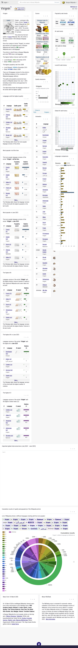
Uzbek (44, 274)
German (45, 146)
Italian (44, 206)
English (5, 2)
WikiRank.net (73, 7)
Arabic (44, 127)
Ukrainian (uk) (9, 435)
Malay (44, 217)
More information (50, 619)
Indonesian (45, 201)
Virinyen (24, 529)
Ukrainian (45, 268)
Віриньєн (58, 519)
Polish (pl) (8, 188)
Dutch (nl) (8, 244)
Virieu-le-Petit (36, 111)
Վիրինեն (33, 529)
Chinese (45, 285)
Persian (45, 173)
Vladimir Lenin (11, 620)
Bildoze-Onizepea (11, 616)
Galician (45, 184)
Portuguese (46, 233)
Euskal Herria (15, 624)
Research (57, 2)
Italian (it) (8, 182)
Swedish (45, 263)
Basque (45, 168)
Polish (44, 228)
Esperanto (45, 157)
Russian (45, 244)
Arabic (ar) (9, 359)
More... (16, 140)
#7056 (71, 40)
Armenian (45, 195)
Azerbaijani (46, 135)
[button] (24, 16)
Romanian (45, 239)
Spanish (45, 162)
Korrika (24, 618)
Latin (44, 211)
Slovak (44, 257)
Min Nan (45, 290)
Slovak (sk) (9, 135)
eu (11, 7)
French (10, 37)
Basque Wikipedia (69, 2)
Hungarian (45, 190)
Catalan (45, 140)
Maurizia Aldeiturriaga (22, 620)
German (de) (9, 370)
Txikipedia (19, 616)
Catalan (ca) (9, 122)
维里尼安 (31, 522)
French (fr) (9, 109)
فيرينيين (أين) (20, 522)
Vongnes (47, 112)
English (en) (9, 317)
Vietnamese (46, 279)
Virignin (25, 22)
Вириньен (40, 519)
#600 (63, 40)
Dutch (44, 222)
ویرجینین (43, 529)
